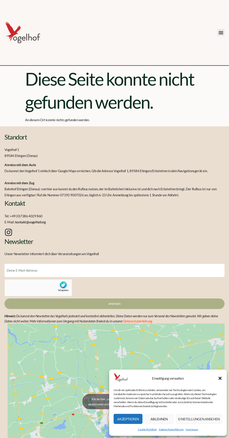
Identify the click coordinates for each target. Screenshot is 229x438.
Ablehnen (159, 419)
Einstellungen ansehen (199, 419)
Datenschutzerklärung (171, 429)
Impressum (192, 429)
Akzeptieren (128, 419)
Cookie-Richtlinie (147, 429)
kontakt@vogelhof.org (30, 222)
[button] (220, 378)
